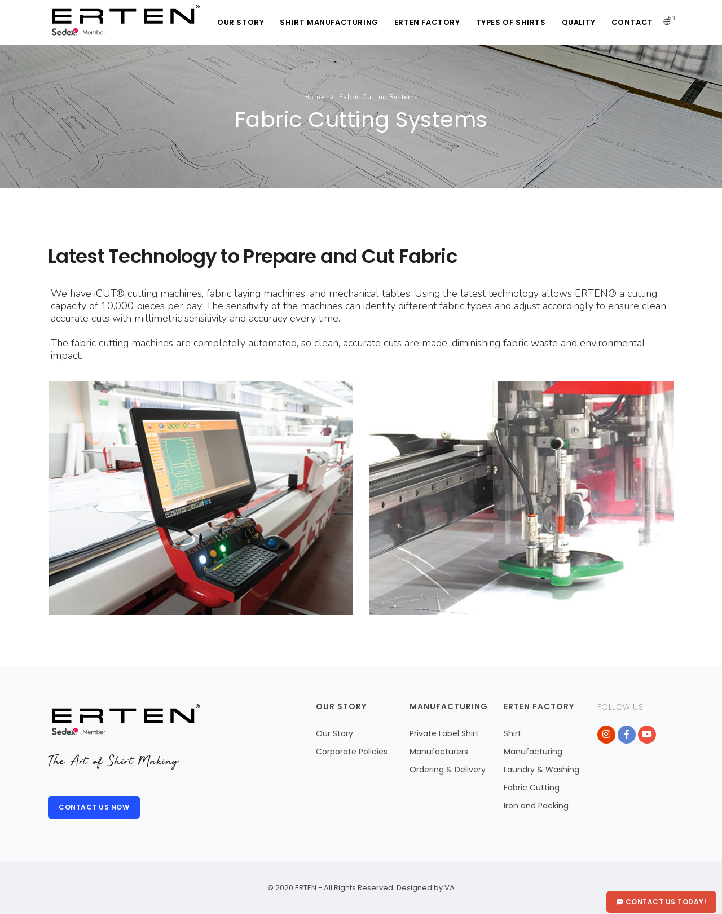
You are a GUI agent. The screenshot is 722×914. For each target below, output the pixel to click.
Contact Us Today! (662, 902)
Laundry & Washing (541, 769)
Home (314, 97)
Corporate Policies (352, 751)
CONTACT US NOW (94, 807)
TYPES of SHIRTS (511, 22)
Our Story (334, 733)
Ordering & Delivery (448, 769)
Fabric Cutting (532, 787)
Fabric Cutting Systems (379, 97)
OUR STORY (240, 22)
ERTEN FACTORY (427, 22)
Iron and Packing (536, 805)
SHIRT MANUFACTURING (329, 22)
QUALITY (579, 22)
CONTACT (632, 22)
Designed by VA (425, 887)
